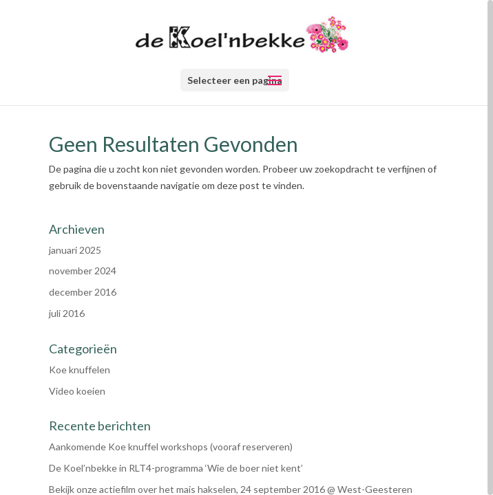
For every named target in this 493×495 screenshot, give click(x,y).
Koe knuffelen (79, 369)
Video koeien (77, 391)
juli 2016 (67, 313)
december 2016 (82, 292)
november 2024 (82, 270)
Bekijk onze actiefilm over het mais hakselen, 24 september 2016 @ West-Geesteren (230, 489)
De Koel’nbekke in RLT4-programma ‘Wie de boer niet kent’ (176, 468)
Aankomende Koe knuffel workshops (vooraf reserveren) (171, 446)
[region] (246, 247)
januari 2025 (75, 250)
